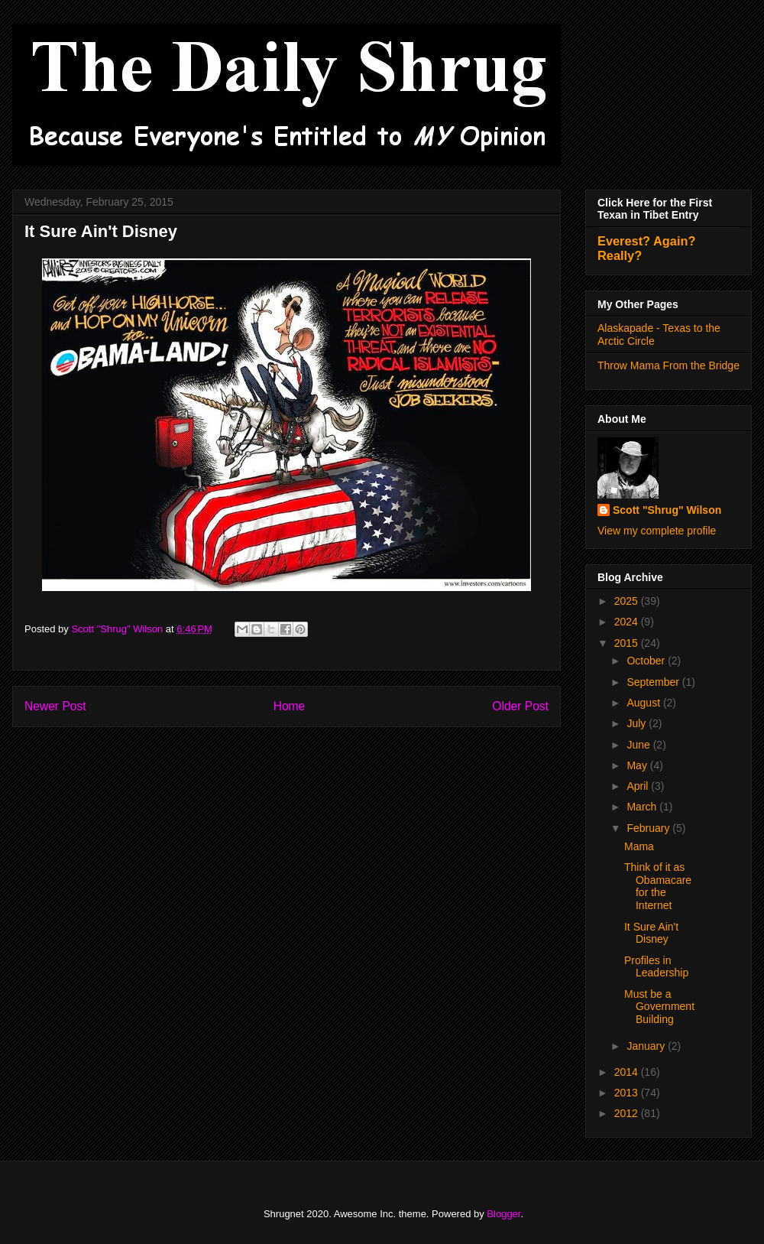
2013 (627, 1092)
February (649, 828)
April (638, 786)
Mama (639, 846)
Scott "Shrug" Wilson (667, 510)
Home (290, 706)
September (653, 682)
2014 (627, 1072)
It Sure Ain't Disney (651, 933)
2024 (627, 622)
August (644, 703)
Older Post (520, 706)
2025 (627, 601)
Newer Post (55, 706)
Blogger (503, 1214)
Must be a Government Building (659, 1007)
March (642, 807)
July (637, 723)
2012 (627, 1113)
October (647, 660)
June (639, 745)
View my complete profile (656, 531)
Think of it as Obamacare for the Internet (657, 886)
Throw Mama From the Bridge (668, 365)
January (647, 1046)
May (637, 765)
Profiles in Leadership (656, 966)
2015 (627, 643)
